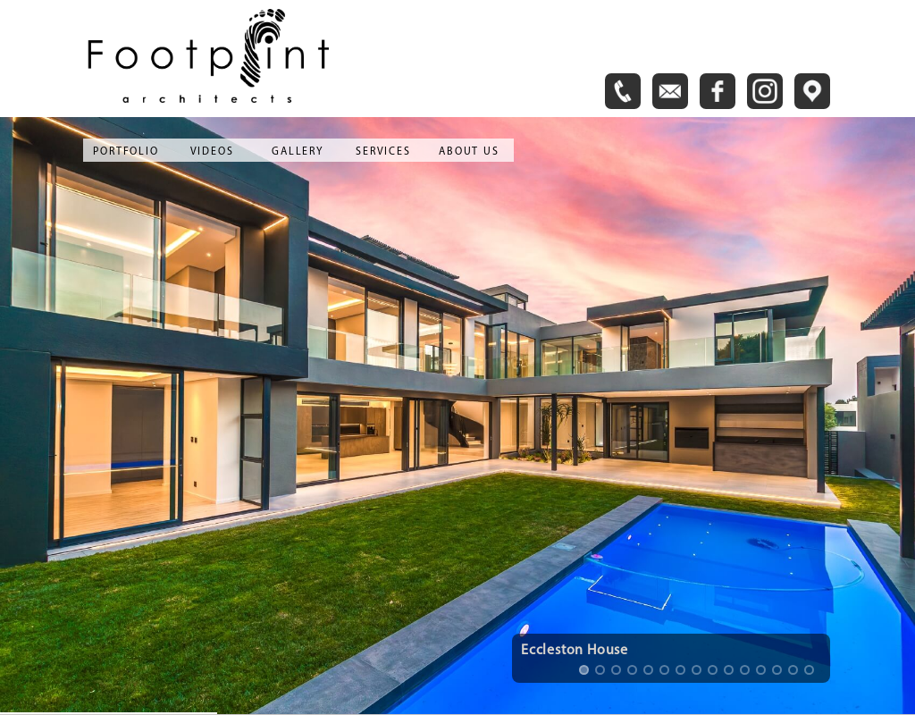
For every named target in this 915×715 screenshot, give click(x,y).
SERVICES (383, 152)
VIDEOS (212, 152)
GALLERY (297, 152)
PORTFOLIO (125, 152)
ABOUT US (469, 152)
